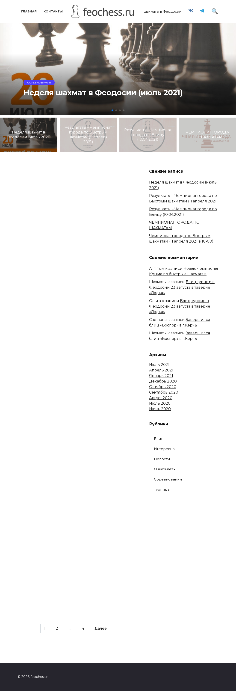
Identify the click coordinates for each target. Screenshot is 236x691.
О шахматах (164, 469)
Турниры (162, 489)
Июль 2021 (159, 364)
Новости (162, 459)
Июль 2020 (160, 403)
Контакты (53, 11)
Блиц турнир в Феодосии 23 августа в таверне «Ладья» (182, 287)
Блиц (158, 438)
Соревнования (168, 479)
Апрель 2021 (161, 370)
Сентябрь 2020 (163, 392)
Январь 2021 (161, 376)
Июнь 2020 (160, 409)
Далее (100, 628)
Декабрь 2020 (163, 381)
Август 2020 (160, 398)
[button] (112, 110)
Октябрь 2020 (162, 387)
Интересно (164, 449)
